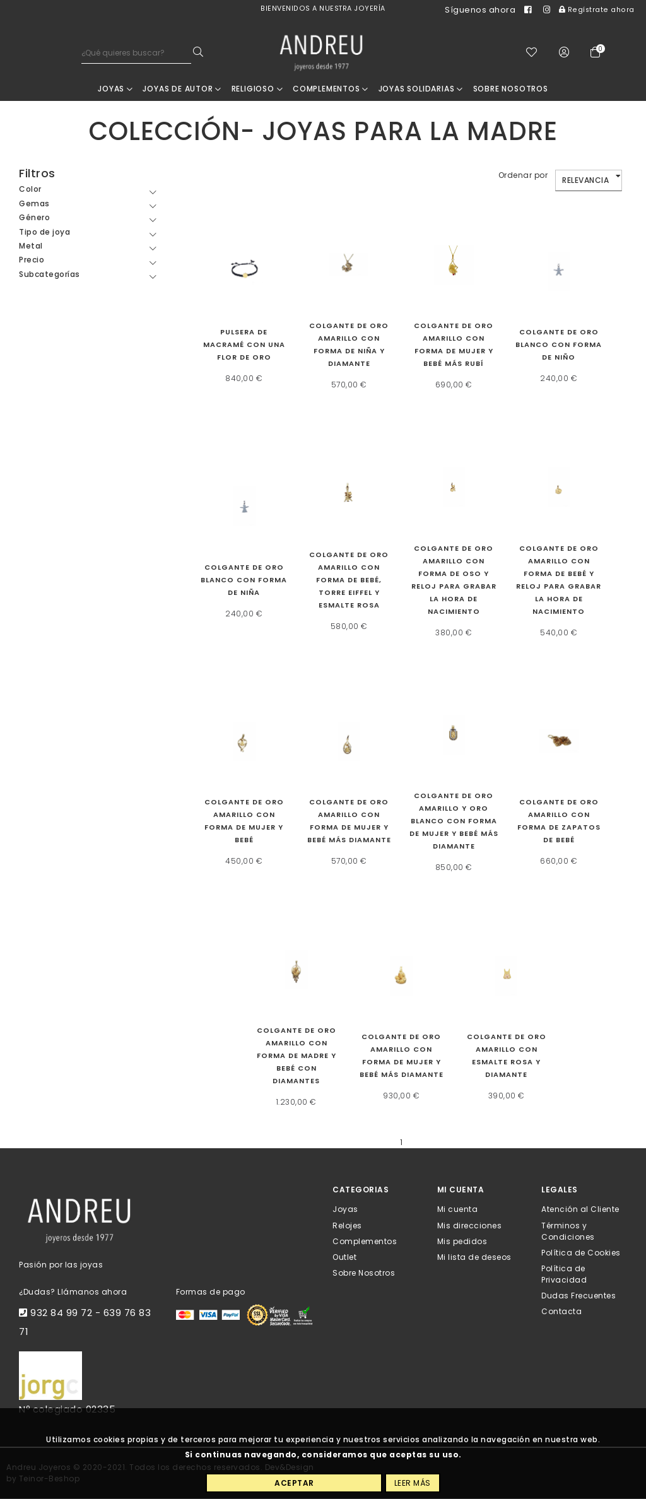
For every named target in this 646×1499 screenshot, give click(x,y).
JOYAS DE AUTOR (182, 89)
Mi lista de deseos (474, 1257)
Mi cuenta (457, 1209)
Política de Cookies (581, 1252)
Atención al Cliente (580, 1209)
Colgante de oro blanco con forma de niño (558, 345)
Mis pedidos (462, 1241)
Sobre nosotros (510, 89)
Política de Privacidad (564, 1275)
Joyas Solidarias (421, 89)
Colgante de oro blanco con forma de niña (244, 580)
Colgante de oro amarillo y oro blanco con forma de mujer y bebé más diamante (453, 821)
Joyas (115, 89)
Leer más (412, 1483)
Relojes (347, 1225)
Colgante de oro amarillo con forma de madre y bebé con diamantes (296, 1056)
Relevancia (585, 180)
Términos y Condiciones (568, 1231)
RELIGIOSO (257, 89)
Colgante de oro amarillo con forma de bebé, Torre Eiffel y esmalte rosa (349, 580)
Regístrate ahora (597, 10)
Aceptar (294, 1483)
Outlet (344, 1257)
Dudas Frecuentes (578, 1296)
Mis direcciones (469, 1225)
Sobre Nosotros (363, 1273)
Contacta (561, 1312)
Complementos (330, 89)
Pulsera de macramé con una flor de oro (244, 345)
